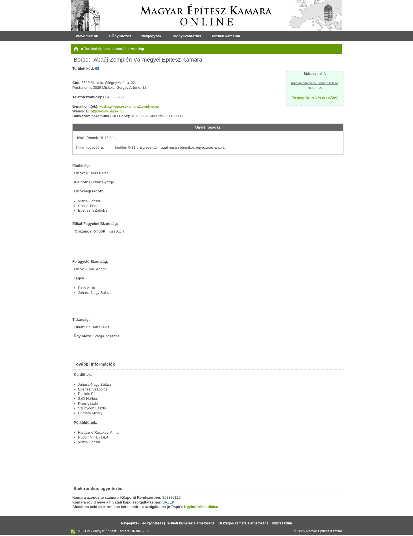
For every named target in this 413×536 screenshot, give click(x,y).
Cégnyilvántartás (186, 36)
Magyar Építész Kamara (324, 531)
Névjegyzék (151, 36)
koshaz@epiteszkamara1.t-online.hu (129, 106)
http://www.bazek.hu (107, 111)
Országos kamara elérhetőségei (243, 523)
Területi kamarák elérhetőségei (191, 523)
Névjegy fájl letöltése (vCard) (315, 97)
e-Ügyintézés (119, 36)
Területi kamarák (225, 36)
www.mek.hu (87, 36)
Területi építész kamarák (106, 49)
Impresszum (282, 523)
